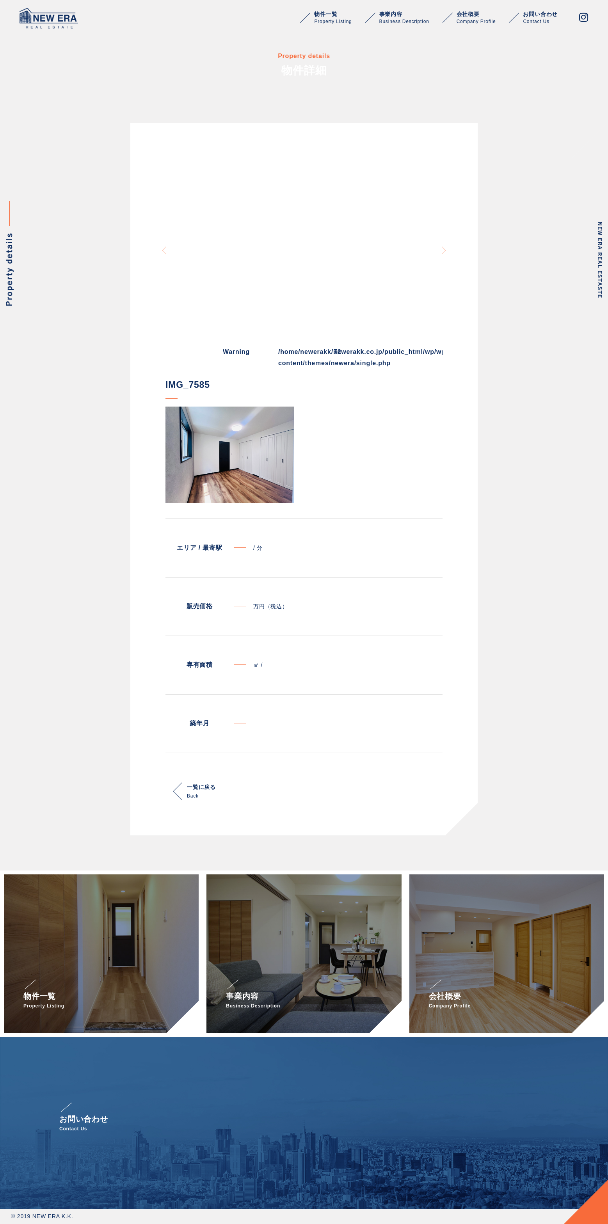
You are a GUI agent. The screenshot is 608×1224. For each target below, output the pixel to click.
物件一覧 (333, 18)
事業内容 (404, 18)
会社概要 (476, 18)
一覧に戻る (201, 792)
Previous (164, 250)
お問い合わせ (540, 18)
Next (444, 250)
